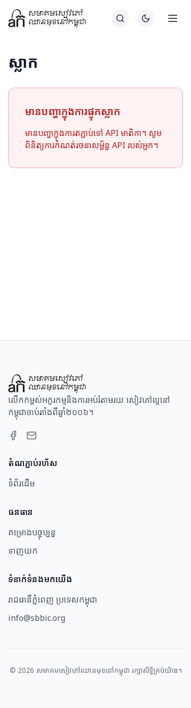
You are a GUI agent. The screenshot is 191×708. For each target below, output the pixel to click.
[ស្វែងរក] (120, 18)
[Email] (31, 435)
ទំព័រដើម (21, 483)
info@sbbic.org (36, 617)
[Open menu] (172, 18)
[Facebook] (13, 435)
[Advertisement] (95, 241)
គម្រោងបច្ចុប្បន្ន (32, 532)
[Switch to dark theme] (145, 18)
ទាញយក (23, 550)
